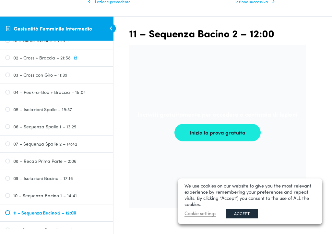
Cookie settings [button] (200, 213)
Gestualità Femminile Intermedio (53, 28)
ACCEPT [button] (242, 213)
